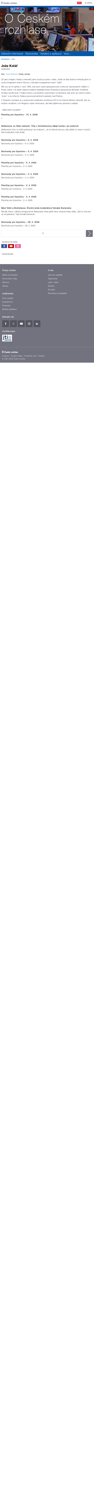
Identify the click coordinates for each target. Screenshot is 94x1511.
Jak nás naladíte (55, 962)
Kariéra (51, 973)
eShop (5, 973)
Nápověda (52, 966)
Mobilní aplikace (9, 996)
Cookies (5, 1043)
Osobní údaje (16, 1043)
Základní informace (12, 53)
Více (67, 53)
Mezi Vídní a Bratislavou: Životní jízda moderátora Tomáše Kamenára (36, 766)
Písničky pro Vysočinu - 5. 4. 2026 (18, 514)
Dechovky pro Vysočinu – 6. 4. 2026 (19, 389)
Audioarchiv (7, 989)
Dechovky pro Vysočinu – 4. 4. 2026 (19, 577)
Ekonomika (32, 53)
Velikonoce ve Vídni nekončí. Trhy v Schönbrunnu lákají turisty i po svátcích (40, 323)
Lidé (13, 59)
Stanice (5, 969)
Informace (5, 59)
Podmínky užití (30, 1043)
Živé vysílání (7, 985)
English (42, 1043)
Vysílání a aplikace (50, 53)
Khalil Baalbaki (11, 168)
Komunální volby (9, 966)
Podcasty (6, 993)
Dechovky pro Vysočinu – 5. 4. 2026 (19, 452)
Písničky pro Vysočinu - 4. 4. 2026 (18, 640)
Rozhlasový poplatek (57, 980)
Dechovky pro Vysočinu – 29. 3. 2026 (20, 832)
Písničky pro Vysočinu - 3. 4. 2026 (18, 703)
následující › (89, 843)
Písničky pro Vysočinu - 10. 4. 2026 (19, 260)
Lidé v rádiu (53, 969)
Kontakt (51, 977)
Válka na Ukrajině (10, 962)
